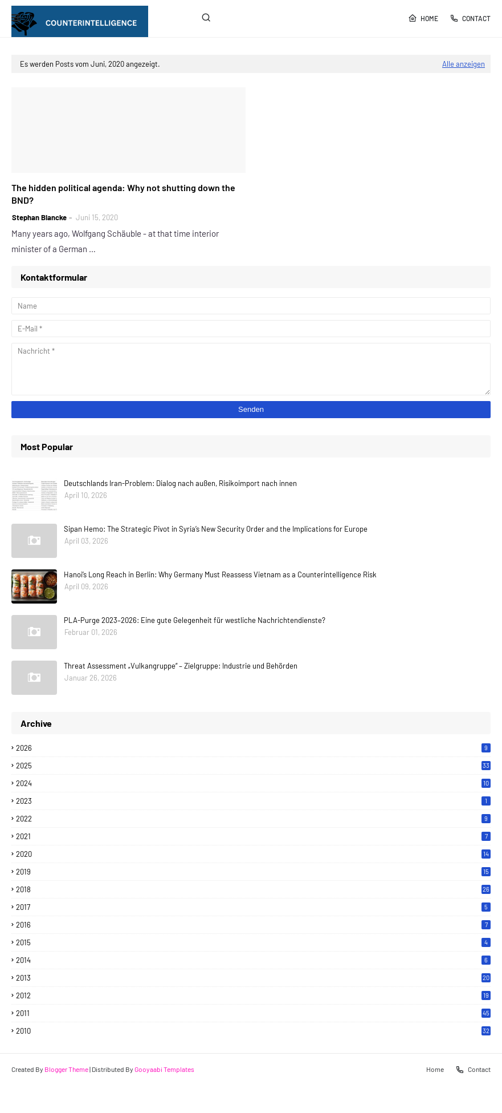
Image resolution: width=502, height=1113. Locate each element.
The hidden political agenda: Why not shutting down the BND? (123, 193)
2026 (253, 747)
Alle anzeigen (463, 63)
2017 (253, 907)
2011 (253, 1013)
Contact (470, 18)
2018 (253, 889)
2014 (253, 960)
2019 (253, 871)
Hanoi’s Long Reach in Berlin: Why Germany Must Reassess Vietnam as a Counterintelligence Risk (220, 574)
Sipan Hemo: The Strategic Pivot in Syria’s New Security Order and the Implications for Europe (216, 528)
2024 (253, 783)
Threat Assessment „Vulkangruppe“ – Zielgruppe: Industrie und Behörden (180, 665)
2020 (253, 854)
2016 (253, 924)
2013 (253, 977)
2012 (253, 995)
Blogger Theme (66, 1069)
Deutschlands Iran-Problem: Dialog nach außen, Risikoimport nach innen (180, 483)
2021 (253, 836)
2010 (253, 1030)
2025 (253, 765)
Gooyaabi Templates (164, 1069)
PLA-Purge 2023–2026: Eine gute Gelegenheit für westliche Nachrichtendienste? (194, 620)
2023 (253, 801)
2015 (253, 942)
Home (423, 18)
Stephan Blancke (39, 217)
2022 (253, 818)
